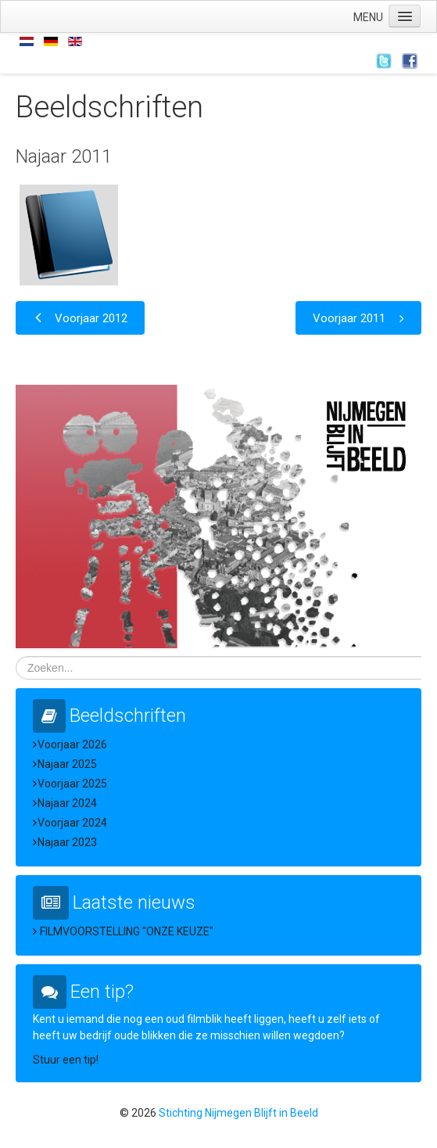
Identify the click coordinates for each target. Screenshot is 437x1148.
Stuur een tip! (66, 1059)
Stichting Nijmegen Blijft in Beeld (238, 1113)
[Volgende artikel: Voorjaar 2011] (358, 318)
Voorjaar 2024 (72, 822)
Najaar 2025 (67, 764)
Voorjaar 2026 (72, 744)
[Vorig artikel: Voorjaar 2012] (80, 318)
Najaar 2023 (67, 842)
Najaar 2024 (67, 803)
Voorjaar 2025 (72, 783)
